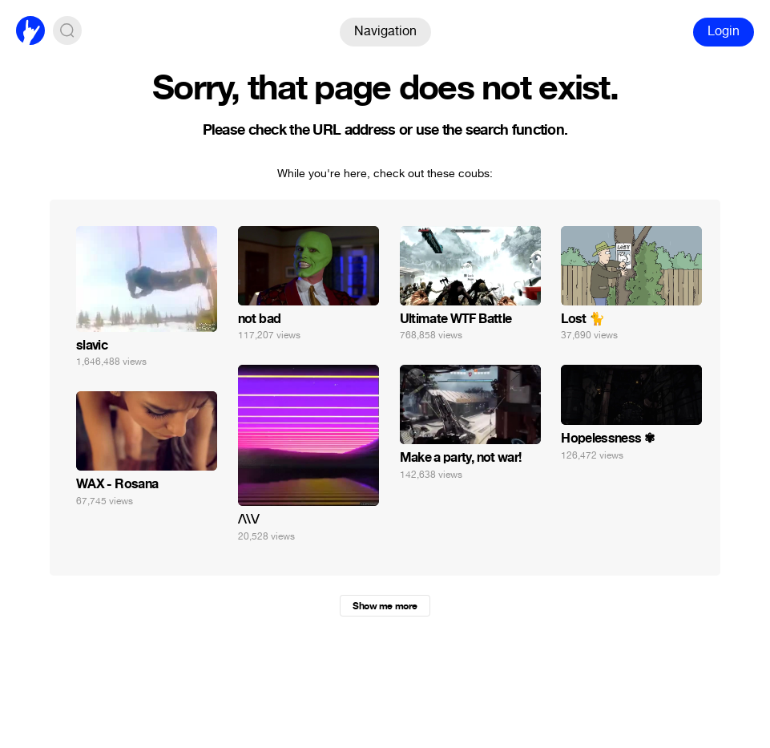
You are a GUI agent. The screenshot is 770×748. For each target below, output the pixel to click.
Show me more (385, 606)
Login (724, 30)
